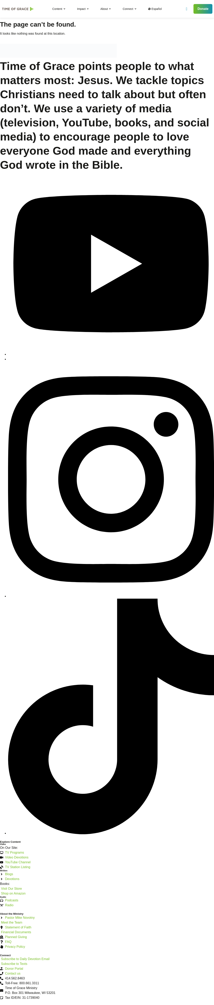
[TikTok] (111, 833)
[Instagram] (111, 596)
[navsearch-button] (187, 9)
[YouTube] (111, 354)
